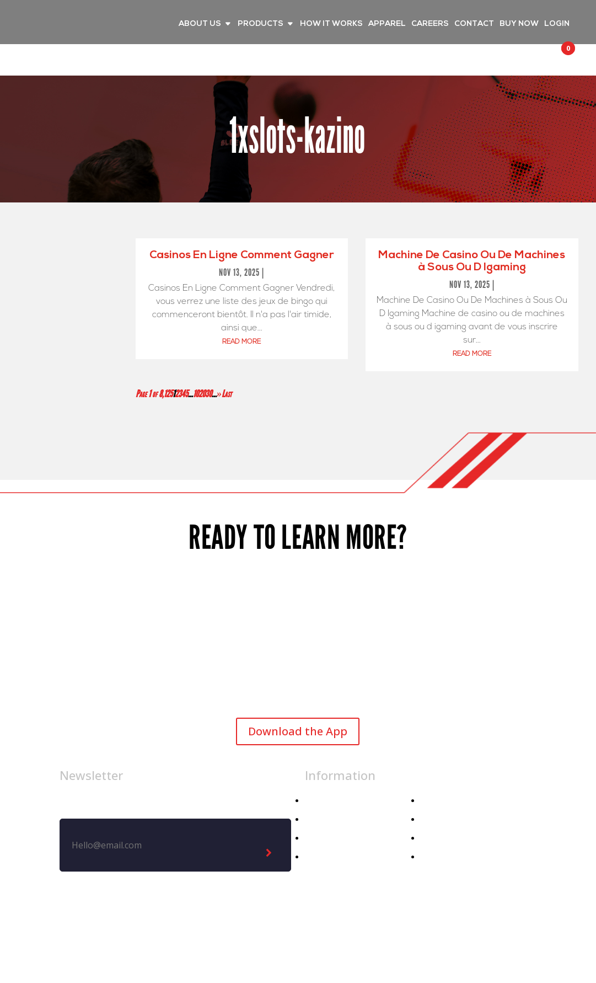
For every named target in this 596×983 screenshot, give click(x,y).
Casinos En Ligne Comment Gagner (241, 255)
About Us (440, 800)
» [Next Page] (219, 394)
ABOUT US (200, 24)
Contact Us (444, 838)
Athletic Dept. (333, 857)
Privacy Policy (387, 937)
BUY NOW (519, 24)
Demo (433, 857)
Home (317, 800)
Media (433, 819)
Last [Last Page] (227, 394)
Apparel (320, 819)
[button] (557, 58)
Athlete (320, 838)
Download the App (297, 731)
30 (208, 394)
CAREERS (430, 24)
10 (195, 394)
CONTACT (474, 24)
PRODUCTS (260, 24)
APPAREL (387, 24)
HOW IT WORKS (331, 24)
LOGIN (557, 24)
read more (241, 342)
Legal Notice (311, 937)
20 (201, 394)
